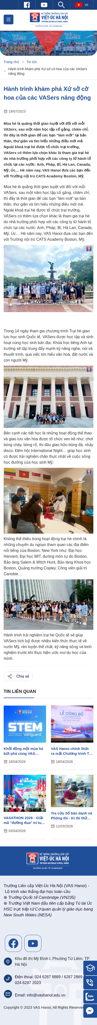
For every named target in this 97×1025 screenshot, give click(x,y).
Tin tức (32, 62)
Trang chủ (11, 62)
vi (81, 4)
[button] (8, 19)
